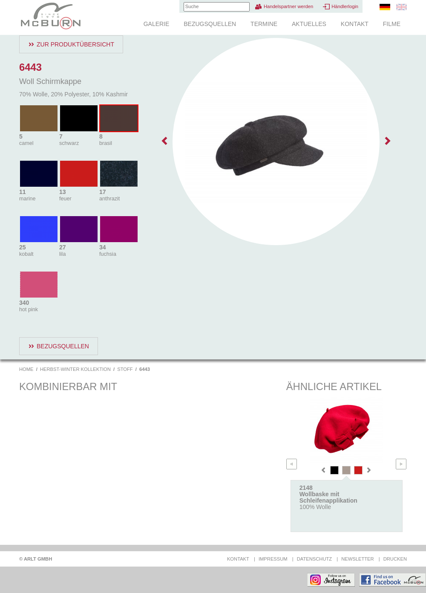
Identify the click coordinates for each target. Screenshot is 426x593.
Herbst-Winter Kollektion (75, 369)
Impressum (273, 558)
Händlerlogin (344, 6)
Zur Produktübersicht (75, 44)
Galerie (157, 23)
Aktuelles (309, 23)
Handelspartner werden (288, 6)
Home (26, 369)
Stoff (124, 369)
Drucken (395, 558)
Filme (391, 23)
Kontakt (354, 23)
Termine (263, 23)
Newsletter (357, 558)
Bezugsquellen (210, 23)
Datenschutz (314, 558)
